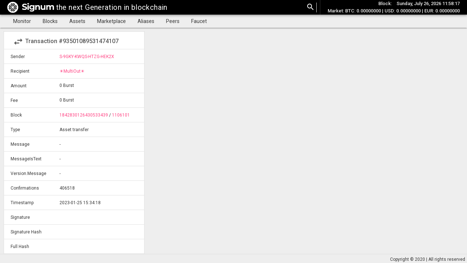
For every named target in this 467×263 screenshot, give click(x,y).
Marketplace (111, 21)
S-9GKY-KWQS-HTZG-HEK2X (86, 56)
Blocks (50, 21)
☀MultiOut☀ (72, 71)
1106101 (121, 115)
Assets (77, 21)
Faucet (199, 21)
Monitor (22, 21)
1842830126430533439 (83, 115)
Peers (172, 21)
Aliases (146, 21)
